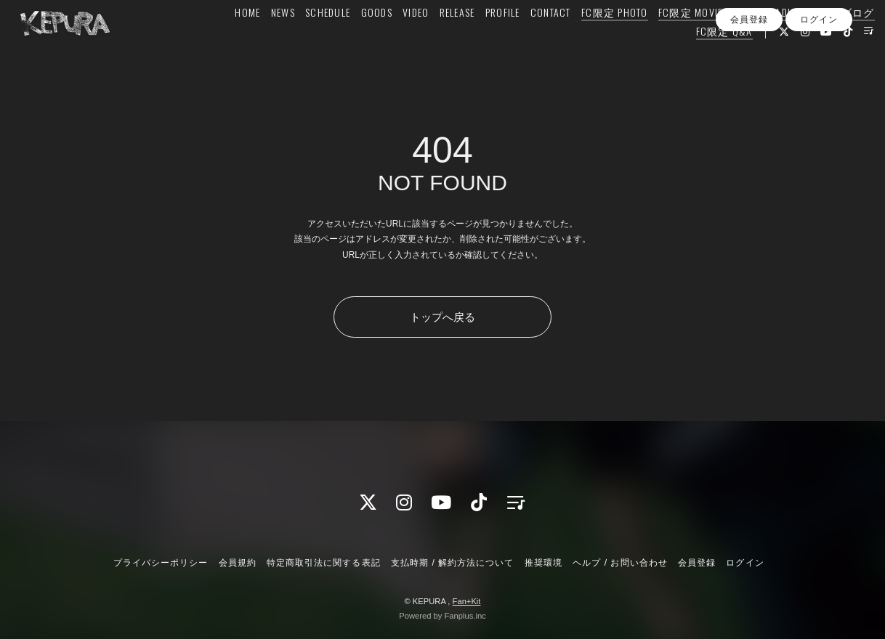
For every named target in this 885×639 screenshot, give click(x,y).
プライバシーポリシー (160, 563)
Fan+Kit (467, 601)
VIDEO (392, 41)
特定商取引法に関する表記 (323, 563)
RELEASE (433, 41)
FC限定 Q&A (700, 60)
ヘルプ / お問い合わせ (620, 563)
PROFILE (478, 41)
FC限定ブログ (817, 41)
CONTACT (526, 41)
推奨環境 (543, 563)
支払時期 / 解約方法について (452, 563)
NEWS (259, 41)
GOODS (352, 41)
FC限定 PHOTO (591, 41)
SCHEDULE (304, 41)
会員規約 (237, 563)
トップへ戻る (442, 317)
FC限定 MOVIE (666, 41)
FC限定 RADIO (741, 41)
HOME (224, 41)
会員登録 (749, 86)
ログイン (819, 86)
